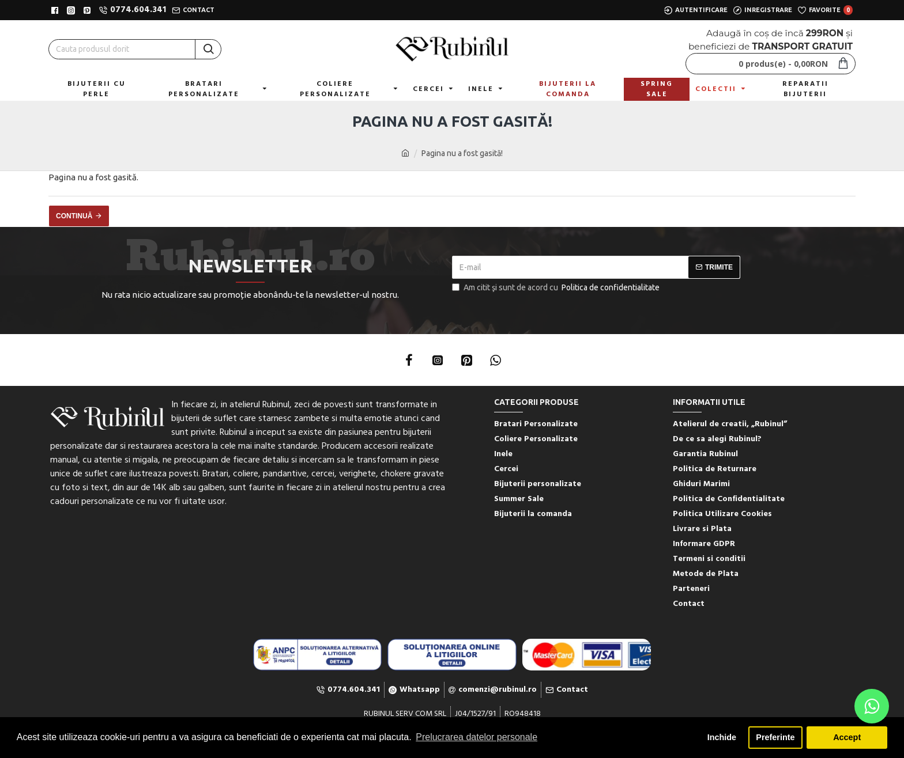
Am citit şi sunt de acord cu (556, 288)
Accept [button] (847, 737)
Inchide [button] (721, 737)
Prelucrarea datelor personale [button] (476, 737)
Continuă (74, 216)
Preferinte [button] (775, 737)
